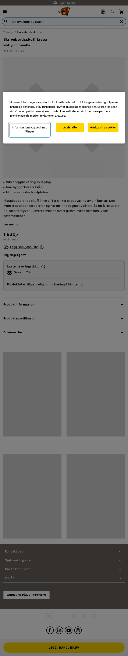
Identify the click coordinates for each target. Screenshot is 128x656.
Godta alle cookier (103, 127)
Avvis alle (70, 127)
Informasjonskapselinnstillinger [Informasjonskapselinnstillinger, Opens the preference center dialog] (29, 130)
